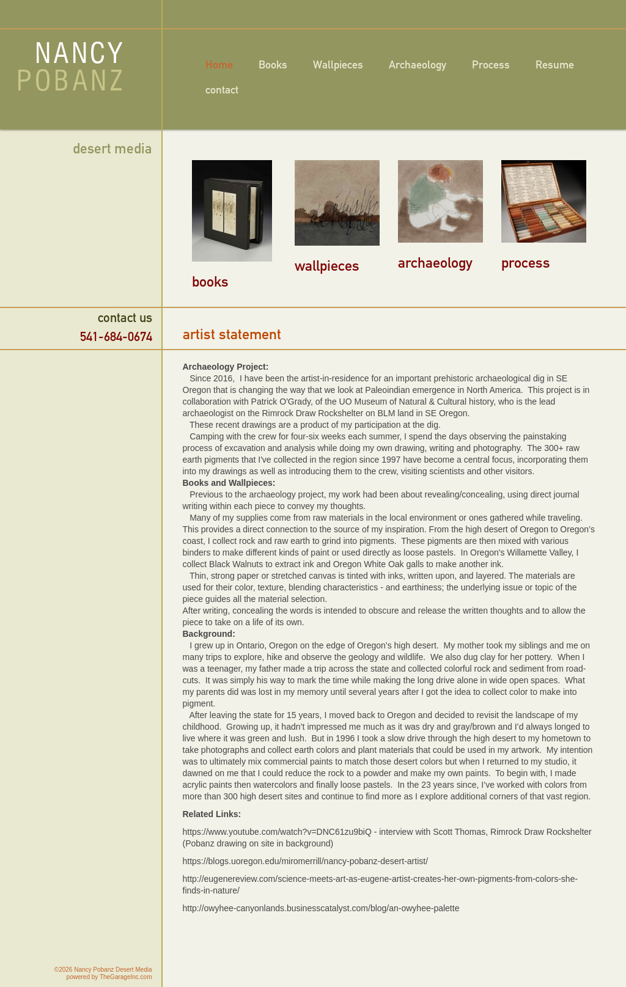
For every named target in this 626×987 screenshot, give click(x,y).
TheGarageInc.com (126, 977)
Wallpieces (338, 65)
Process (491, 65)
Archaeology (417, 65)
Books (273, 65)
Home (219, 65)
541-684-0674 (116, 336)
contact (221, 90)
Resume (555, 65)
